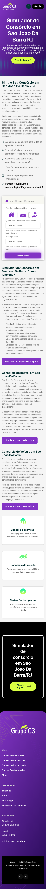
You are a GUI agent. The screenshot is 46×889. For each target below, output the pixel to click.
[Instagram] (25, 876)
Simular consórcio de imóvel (19, 440)
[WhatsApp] (20, 876)
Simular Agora (23, 255)
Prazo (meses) (12, 237)
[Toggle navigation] (28, 6)
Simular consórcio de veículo (20, 506)
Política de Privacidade (14, 841)
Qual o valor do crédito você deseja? (21, 221)
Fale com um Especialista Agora (21, 361)
